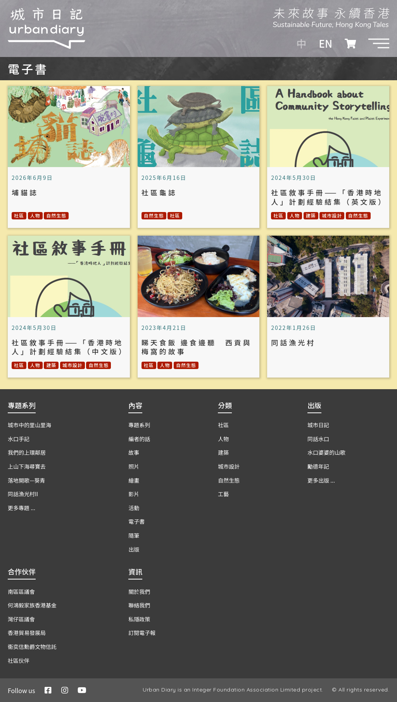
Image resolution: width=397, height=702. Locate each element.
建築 (311, 215)
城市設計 (332, 215)
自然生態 (56, 215)
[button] (378, 43)
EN (325, 43)
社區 (19, 215)
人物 (35, 215)
